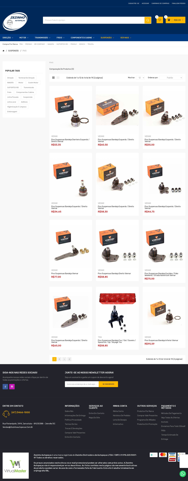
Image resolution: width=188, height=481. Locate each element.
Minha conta (118, 411)
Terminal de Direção (27, 78)
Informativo (118, 424)
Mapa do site (94, 418)
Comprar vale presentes (75, 433)
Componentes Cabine (25, 92)
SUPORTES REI (62, 44)
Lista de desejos (120, 420)
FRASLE (74, 44)
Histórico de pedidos (121, 415)
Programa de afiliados (146, 420)
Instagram (12, 386)
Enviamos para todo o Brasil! (173, 426)
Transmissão (29, 87)
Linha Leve (11, 102)
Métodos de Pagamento (171, 413)
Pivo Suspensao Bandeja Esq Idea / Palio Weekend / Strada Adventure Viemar (161, 274)
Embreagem (12, 112)
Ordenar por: (153, 78)
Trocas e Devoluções (73, 428)
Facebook (5, 386)
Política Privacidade (73, 420)
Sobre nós (69, 411)
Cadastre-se (133, 3)
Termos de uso (71, 424)
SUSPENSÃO (13, 51)
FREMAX (28, 44)
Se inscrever (108, 384)
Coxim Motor (33, 83)
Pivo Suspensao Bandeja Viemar (64, 273)
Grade (53, 78)
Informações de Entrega (75, 415)
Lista (58, 78)
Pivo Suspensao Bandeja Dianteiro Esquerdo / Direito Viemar (70, 141)
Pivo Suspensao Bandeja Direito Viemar (114, 273)
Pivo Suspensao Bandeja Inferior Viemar (161, 340)
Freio (9, 92)
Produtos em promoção (147, 424)
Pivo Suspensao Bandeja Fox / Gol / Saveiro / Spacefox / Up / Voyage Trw (117, 341)
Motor (21, 83)
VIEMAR (54, 136)
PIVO (25, 51)
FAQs (163, 430)
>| (69, 359)
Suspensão (28, 97)
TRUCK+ (91, 44)
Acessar (145, 3)
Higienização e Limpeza (16, 107)
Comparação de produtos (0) (61, 69)
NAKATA (51, 44)
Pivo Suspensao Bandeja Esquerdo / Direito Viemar (116, 141)
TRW (21, 44)
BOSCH (82, 44)
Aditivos (24, 102)
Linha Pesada (12, 97)
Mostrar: (131, 78)
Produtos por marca (145, 411)
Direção (10, 78)
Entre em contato (72, 437)
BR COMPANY (39, 44)
